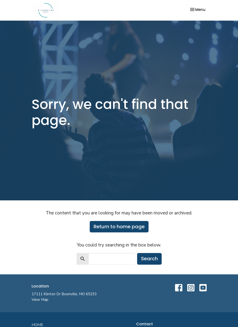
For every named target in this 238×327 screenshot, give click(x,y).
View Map (40, 299)
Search (149, 258)
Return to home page (119, 226)
